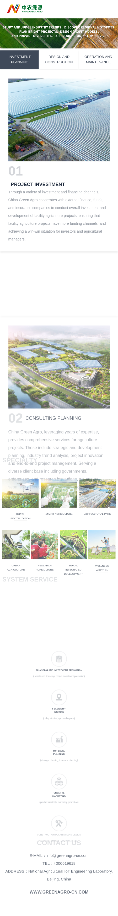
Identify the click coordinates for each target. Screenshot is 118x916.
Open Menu (108, 9)
